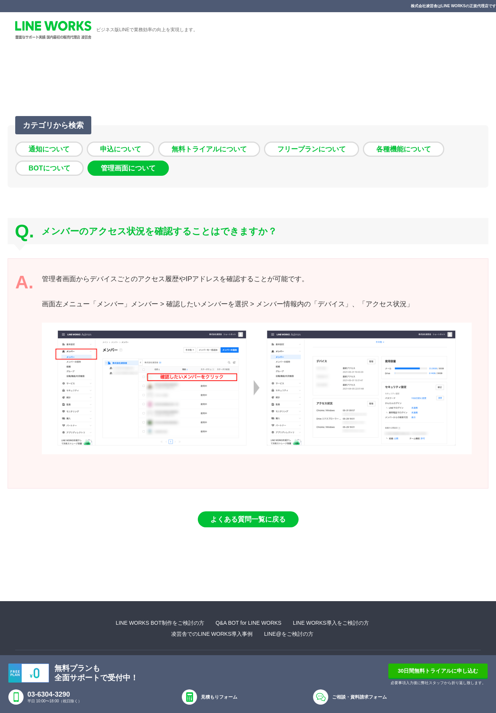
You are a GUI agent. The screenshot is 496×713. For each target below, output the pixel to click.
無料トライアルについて (209, 149)
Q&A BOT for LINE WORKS (248, 623)
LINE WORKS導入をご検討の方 (331, 623)
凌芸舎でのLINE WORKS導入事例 (212, 634)
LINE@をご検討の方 (288, 634)
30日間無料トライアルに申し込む (438, 671)
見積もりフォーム (219, 697)
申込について (120, 149)
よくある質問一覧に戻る (248, 519)
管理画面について (128, 168)
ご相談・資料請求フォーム (359, 697)
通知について (49, 149)
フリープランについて (311, 149)
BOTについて (49, 168)
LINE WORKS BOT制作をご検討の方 (160, 623)
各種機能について (403, 149)
